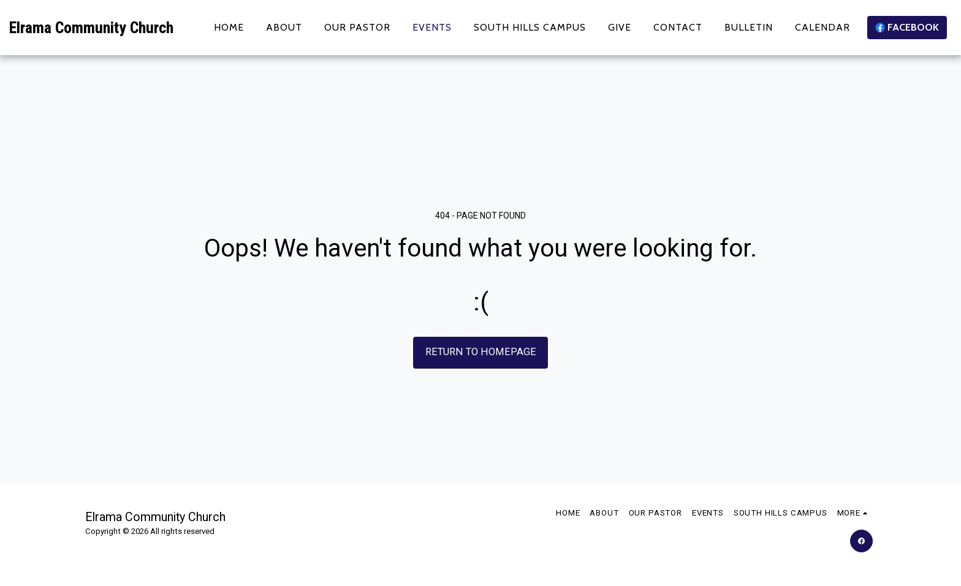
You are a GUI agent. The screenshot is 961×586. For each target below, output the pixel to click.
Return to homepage (480, 352)
